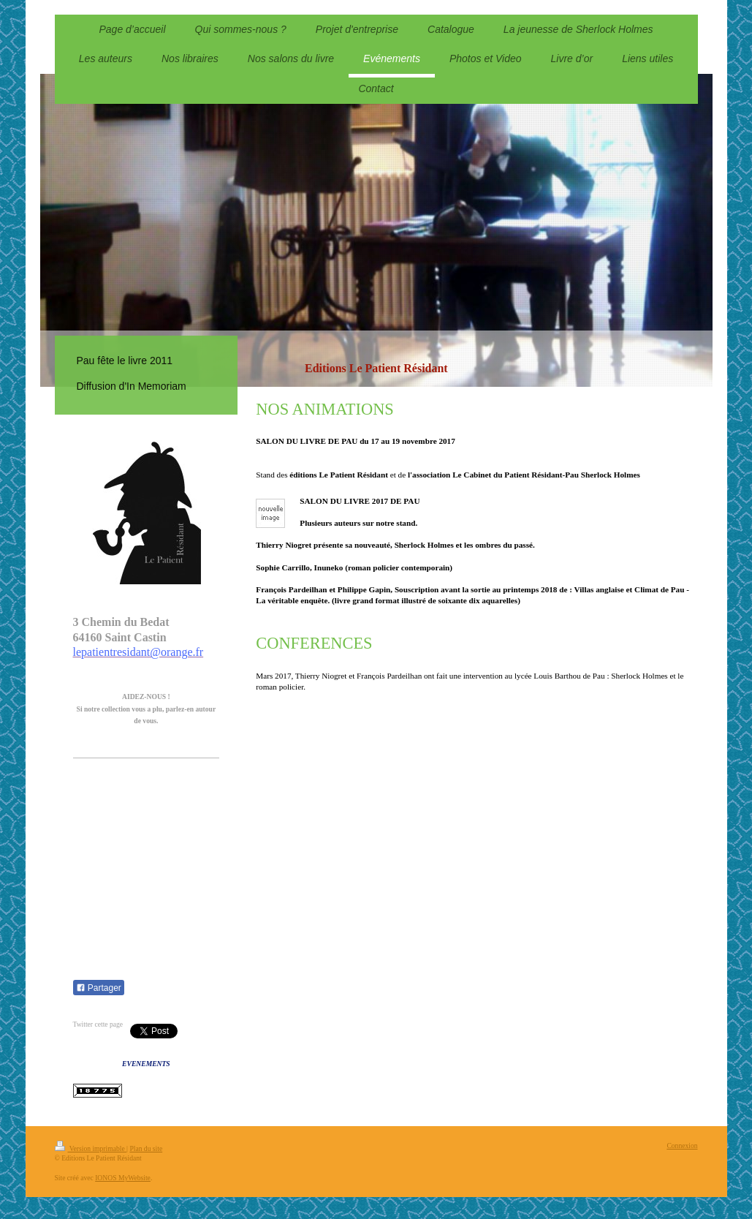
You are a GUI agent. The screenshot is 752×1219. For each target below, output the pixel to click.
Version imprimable (91, 1148)
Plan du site (145, 1148)
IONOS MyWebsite (123, 1178)
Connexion (681, 1145)
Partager (98, 988)
